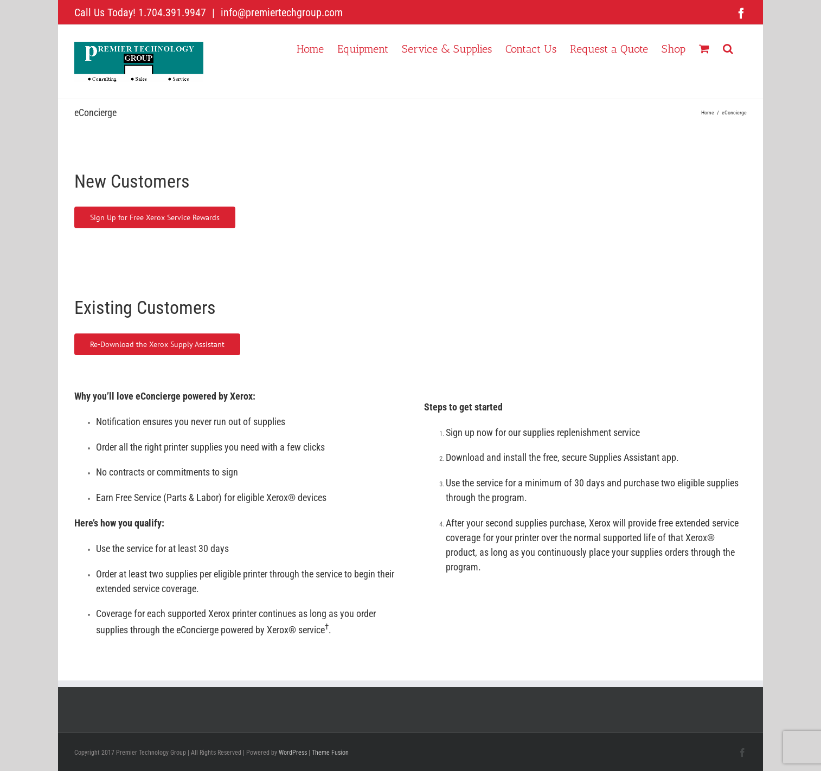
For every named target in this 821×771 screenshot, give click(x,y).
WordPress (293, 752)
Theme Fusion (330, 752)
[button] (728, 47)
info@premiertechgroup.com (280, 12)
